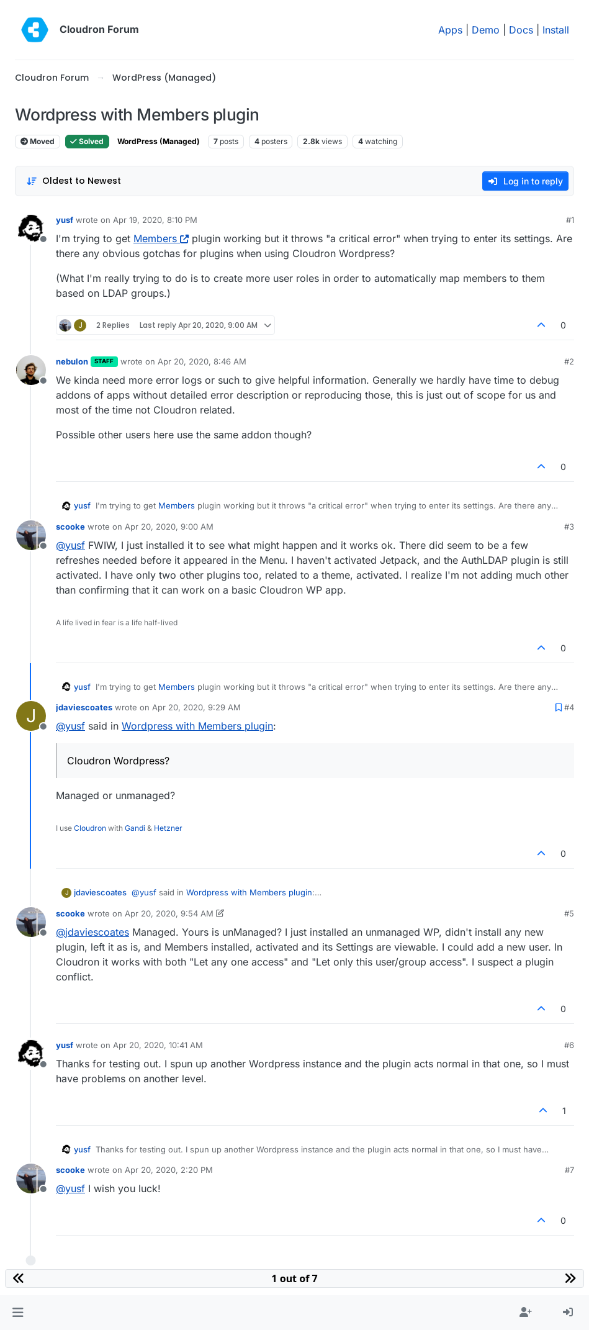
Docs (521, 30)
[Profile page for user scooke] (31, 535)
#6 (569, 1045)
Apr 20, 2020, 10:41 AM (158, 1045)
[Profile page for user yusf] (31, 228)
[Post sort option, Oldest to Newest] (73, 181)
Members (161, 238)
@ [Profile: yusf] (70, 545)
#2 (569, 361)
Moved (37, 141)
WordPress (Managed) (158, 141)
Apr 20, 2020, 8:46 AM (202, 361)
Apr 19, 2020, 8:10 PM (155, 220)
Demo (486, 30)
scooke (70, 527)
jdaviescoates (84, 707)
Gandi (135, 828)
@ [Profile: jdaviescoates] (92, 932)
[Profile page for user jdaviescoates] (31, 716)
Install (555, 30)
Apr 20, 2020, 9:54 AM (169, 913)
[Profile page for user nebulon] (31, 370)
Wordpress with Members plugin (197, 726)
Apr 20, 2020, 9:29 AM (196, 707)
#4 (569, 707)
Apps (450, 30)
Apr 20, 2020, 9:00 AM (169, 527)
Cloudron (90, 828)
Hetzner (168, 828)
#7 (569, 1170)
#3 (569, 527)
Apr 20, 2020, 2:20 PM (169, 1170)
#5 (569, 913)
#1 (570, 220)
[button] (17, 1312)
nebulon (72, 361)
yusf (64, 220)
